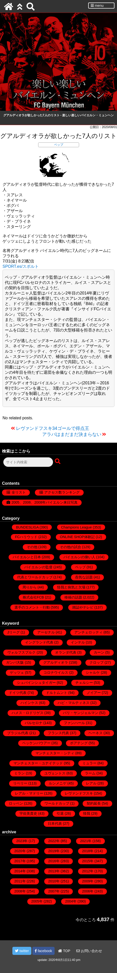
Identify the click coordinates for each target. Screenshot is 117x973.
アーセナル (46, 632)
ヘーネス (95, 733)
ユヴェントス (54, 773)
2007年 (54, 891)
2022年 (54, 841)
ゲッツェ (17, 672)
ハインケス (29, 703)
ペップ (58, 144)
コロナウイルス (55, 672)
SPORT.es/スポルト (21, 266)
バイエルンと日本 (27, 557)
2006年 (87, 891)
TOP (64, 951)
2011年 (20, 881)
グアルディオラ (55, 662)
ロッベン (16, 803)
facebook (43, 951)
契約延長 (94, 803)
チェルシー (84, 683)
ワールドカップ (56, 803)
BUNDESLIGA (27, 527)
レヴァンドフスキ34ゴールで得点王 (52, 428)
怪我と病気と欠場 (71, 587)
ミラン (19, 773)
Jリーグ (13, 632)
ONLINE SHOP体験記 (77, 537)
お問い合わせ (89, 951)
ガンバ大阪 (15, 662)
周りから (29, 587)
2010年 (54, 881)
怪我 (86, 813)
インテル (78, 642)
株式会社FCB (33, 597)
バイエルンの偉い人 (79, 557)
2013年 (54, 871)
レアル (91, 783)
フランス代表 (58, 733)
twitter (22, 951)
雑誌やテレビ (82, 607)
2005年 (37, 901)
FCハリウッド (26, 537)
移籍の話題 (73, 597)
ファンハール (74, 723)
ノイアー (94, 693)
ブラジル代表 (17, 733)
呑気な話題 (84, 577)
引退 (60, 813)
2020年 (20, 851)
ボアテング (79, 743)
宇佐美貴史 (28, 813)
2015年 (87, 861)
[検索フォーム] (28, 462)
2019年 (54, 851)
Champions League (76, 527)
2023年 (22, 841)
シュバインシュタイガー (36, 683)
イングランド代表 (39, 642)
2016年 (54, 861)
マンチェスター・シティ (54, 753)
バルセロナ (33, 723)
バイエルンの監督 (38, 567)
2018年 (87, 851)
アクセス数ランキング (62, 492)
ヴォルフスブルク (21, 652)
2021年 (85, 841)
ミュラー (89, 763)
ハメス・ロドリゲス (27, 713)
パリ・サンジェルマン (80, 713)
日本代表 (55, 823)
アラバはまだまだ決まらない (71, 434)
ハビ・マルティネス (73, 703)
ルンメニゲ (57, 783)
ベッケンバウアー (36, 743)
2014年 (20, 871)
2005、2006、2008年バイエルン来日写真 (45, 502)
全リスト (19, 492)
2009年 (87, 881)
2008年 (20, 891)
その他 (32, 547)
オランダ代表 (65, 652)
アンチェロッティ (88, 632)
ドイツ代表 (18, 693)
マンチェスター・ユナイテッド (38, 763)
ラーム (90, 773)
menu (97, 6)
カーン (99, 652)
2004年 (71, 901)
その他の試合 (70, 547)
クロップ (96, 662)
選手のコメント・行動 (32, 607)
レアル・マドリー (29, 793)
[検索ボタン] (58, 461)
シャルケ (93, 672)
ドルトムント (56, 693)
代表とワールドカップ (35, 577)
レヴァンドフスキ (79, 793)
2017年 (20, 861)
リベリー (20, 783)
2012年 (87, 871)
